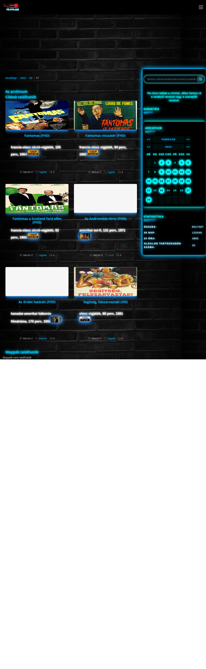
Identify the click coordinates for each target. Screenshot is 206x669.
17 (168, 181)
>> (188, 139)
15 (155, 181)
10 (168, 172)
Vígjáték (43, 172)
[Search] (200, 79)
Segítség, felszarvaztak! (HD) (105, 302)
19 (181, 181)
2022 (23, 78)
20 (188, 181)
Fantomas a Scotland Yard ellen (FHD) (37, 220)
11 (175, 172)
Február (168, 139)
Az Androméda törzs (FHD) (105, 218)
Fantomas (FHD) (37, 135)
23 (161, 190)
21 (148, 190)
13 (188, 172)
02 (30, 78)
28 (148, 199)
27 (188, 190)
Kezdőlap (11, 78)
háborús (43, 338)
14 (148, 181)
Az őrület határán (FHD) (37, 302)
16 (161, 181)
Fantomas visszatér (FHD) (105, 135)
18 (175, 181)
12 (181, 172)
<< (148, 139)
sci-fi (111, 255)
